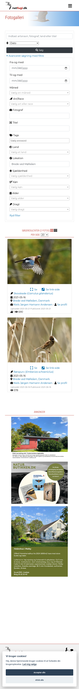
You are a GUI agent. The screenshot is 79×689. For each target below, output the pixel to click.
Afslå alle (39, 680)
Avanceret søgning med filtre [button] (25, 55)
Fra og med (17, 62)
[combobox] (39, 93)
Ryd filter (15, 215)
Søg (39, 50)
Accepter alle (39, 672)
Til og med (16, 75)
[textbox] (39, 93)
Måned (14, 87)
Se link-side (51, 289)
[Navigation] (70, 6)
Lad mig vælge (29, 664)
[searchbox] (39, 140)
